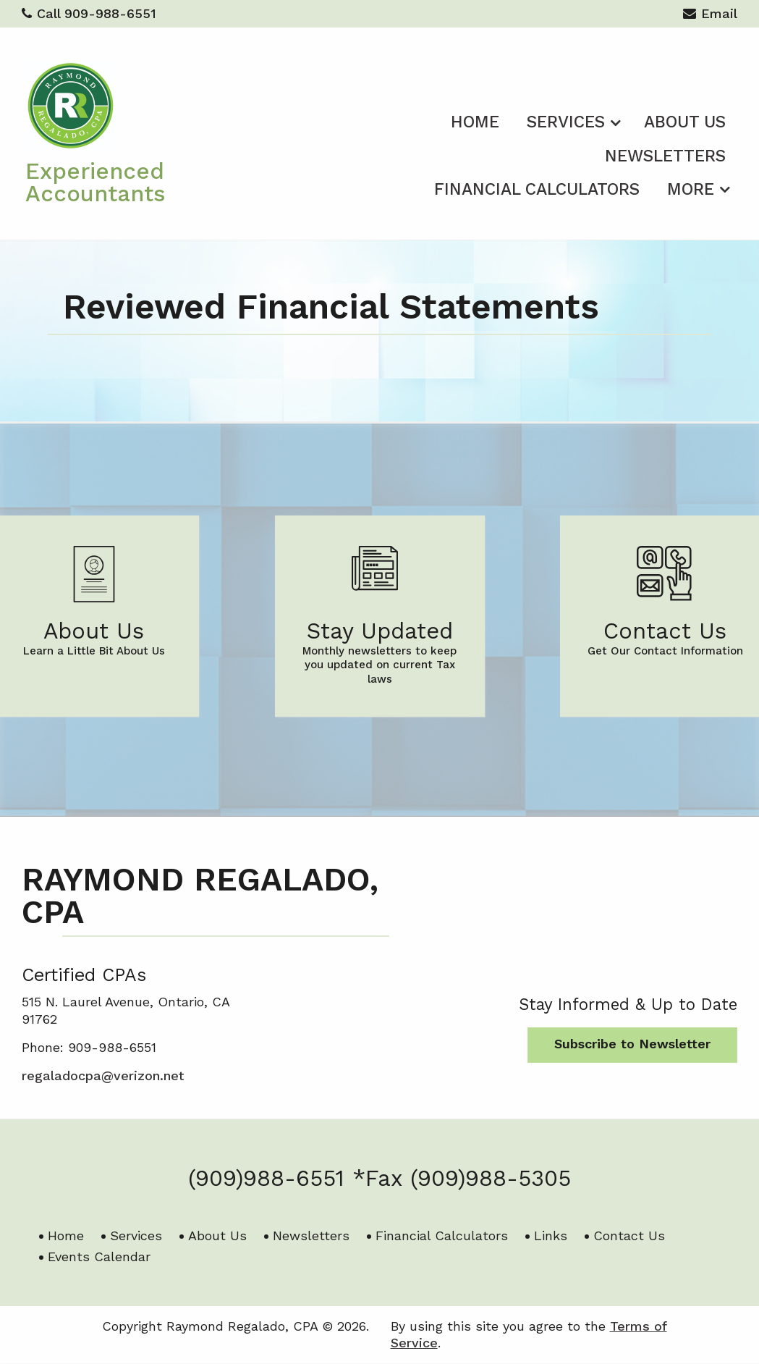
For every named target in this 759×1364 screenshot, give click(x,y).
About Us (685, 122)
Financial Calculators (537, 189)
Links (550, 1235)
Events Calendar (99, 1256)
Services (566, 122)
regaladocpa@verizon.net (103, 1075)
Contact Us (629, 1235)
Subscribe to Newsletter (632, 1043)
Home (475, 122)
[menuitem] (475, 119)
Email (710, 15)
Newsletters (665, 156)
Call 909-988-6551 (89, 13)
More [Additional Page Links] (690, 189)
